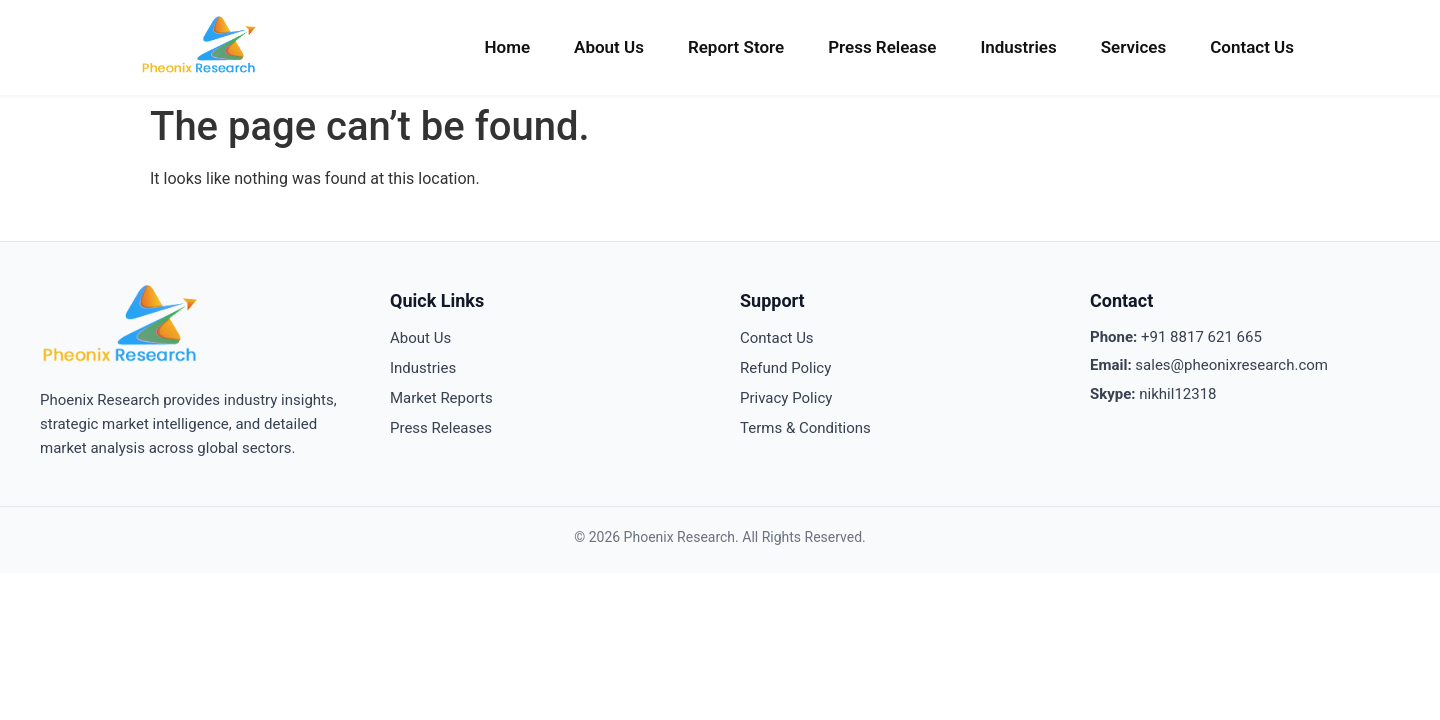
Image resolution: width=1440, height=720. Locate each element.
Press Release (882, 47)
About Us (609, 47)
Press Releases (441, 428)
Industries (1018, 47)
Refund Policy (785, 368)
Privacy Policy (786, 398)
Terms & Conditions (805, 428)
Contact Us (1252, 47)
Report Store (736, 47)
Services (1133, 47)
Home (507, 47)
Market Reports (441, 398)
